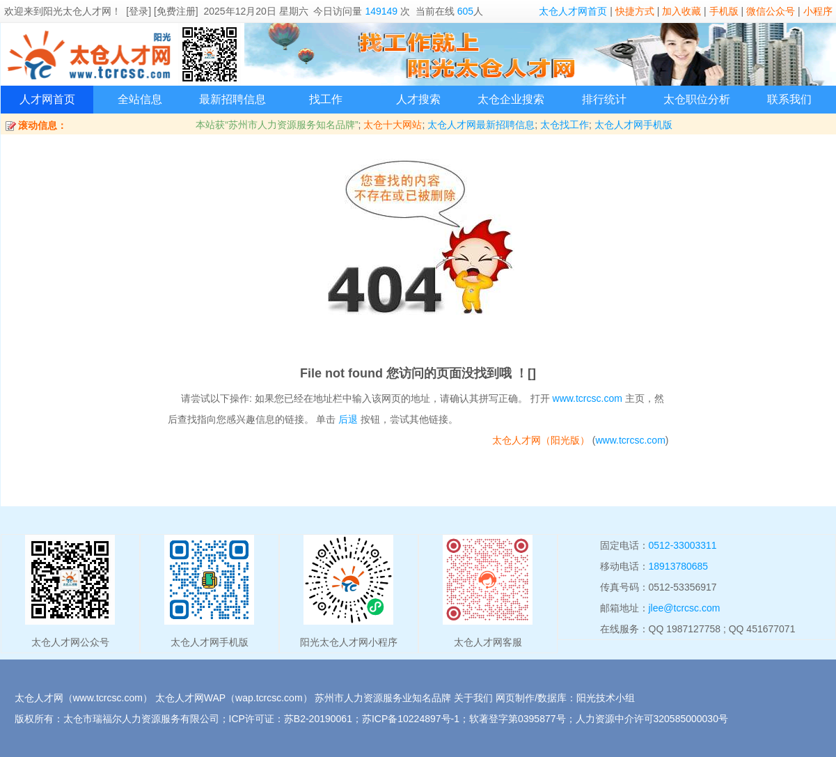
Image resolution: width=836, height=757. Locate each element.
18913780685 (679, 566)
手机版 (724, 11)
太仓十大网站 (392, 124)
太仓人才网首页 (573, 11)
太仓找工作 (564, 124)
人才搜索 (418, 99)
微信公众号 (770, 11)
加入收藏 (681, 11)
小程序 (818, 11)
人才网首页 (47, 99)
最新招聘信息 (232, 99)
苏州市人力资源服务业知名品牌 (383, 697)
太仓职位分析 (696, 99)
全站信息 (140, 99)
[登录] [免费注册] (162, 11)
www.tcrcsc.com (587, 398)
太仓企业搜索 (511, 99)
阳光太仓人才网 (77, 11)
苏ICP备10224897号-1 (410, 718)
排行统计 (604, 99)
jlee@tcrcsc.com (684, 608)
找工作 (325, 99)
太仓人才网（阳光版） (541, 440)
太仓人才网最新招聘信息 (481, 124)
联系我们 (789, 99)
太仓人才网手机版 (633, 124)
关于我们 (473, 697)
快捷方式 (634, 11)
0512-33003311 (683, 545)
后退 (348, 419)
